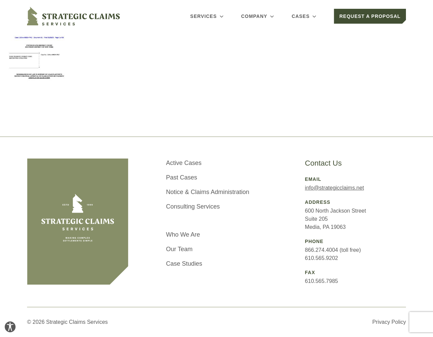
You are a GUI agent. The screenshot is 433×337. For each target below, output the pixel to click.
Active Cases (184, 163)
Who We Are (183, 234)
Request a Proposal (370, 16)
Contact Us (323, 163)
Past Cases (181, 177)
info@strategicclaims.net (334, 188)
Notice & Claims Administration (207, 192)
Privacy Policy (389, 322)
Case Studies (184, 263)
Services (207, 16)
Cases (305, 16)
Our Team (179, 249)
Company (258, 16)
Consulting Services (193, 206)
